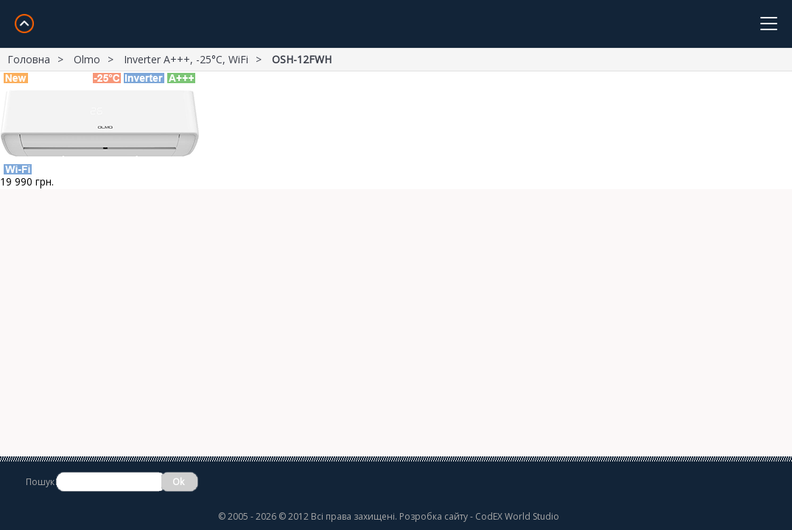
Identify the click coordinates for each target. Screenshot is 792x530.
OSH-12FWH (302, 59)
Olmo (87, 59)
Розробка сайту (433, 516)
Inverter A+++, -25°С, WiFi (186, 59)
